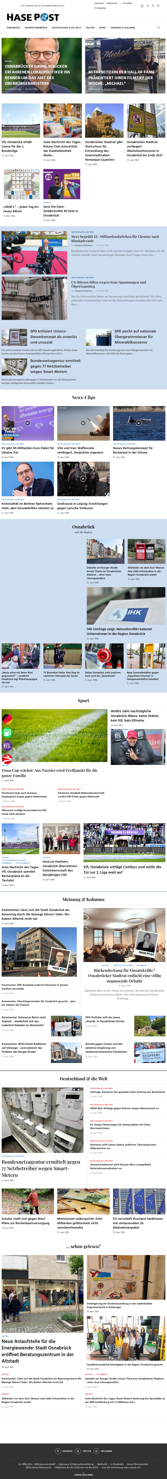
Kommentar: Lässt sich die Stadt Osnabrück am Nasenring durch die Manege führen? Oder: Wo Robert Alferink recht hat (35, 915)
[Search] (158, 27)
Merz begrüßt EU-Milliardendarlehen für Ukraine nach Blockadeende (115, 238)
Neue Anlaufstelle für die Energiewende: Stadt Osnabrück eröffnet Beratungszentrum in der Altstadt (38, 1351)
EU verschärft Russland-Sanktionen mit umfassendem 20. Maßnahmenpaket (138, 1223)
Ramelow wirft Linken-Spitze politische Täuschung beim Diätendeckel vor (123, 1147)
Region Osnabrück (36, 28)
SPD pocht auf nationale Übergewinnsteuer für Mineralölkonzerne (135, 337)
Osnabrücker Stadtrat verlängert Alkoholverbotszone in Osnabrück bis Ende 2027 (145, 149)
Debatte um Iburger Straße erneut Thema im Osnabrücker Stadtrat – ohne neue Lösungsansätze (104, 573)
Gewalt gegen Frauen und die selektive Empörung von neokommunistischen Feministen (106, 1048)
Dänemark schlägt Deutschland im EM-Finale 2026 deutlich (24, 812)
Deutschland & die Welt (66, 28)
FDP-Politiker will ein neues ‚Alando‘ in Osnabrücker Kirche (104, 1019)
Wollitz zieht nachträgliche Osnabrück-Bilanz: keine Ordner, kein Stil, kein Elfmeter (135, 716)
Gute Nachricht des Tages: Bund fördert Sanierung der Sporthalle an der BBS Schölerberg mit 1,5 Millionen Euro (125, 1400)
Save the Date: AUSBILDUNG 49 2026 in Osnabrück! (60, 211)
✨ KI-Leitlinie (126, 3)
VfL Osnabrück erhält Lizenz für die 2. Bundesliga (17, 147)
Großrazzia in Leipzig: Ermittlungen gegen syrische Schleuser (82, 506)
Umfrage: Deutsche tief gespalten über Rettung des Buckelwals (127, 1092)
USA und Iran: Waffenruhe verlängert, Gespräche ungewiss (80, 450)
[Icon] (27, 423)
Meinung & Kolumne (123, 28)
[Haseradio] (7, 759)
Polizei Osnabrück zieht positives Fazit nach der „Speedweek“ (103, 674)
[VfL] (7, 745)
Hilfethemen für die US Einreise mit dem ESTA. (77, 1467)
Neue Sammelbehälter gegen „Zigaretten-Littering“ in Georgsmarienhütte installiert (143, 676)
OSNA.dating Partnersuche (38, 1467)
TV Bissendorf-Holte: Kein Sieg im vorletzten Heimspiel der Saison (61, 674)
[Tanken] (7, 732)
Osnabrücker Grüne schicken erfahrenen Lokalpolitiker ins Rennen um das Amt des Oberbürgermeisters (37, 75)
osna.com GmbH (47, 1464)
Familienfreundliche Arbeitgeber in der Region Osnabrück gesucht (125, 1365)
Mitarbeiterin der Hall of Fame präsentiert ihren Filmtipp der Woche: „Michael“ (121, 78)
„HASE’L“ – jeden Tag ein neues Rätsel (21, 209)
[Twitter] (153, 6)
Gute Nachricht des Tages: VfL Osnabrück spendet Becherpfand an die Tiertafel (20, 874)
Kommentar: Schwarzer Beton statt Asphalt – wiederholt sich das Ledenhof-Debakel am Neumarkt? (24, 1021)
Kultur (90, 28)
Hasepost (96, 89)
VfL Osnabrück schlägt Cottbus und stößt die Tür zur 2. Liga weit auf (122, 870)
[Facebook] (148, 6)
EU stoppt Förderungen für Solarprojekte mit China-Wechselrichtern (120, 1127)
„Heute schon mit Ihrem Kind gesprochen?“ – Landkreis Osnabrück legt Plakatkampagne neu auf (19, 678)
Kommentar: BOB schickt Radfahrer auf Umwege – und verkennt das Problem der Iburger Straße (24, 1048)
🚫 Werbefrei (100, 8)
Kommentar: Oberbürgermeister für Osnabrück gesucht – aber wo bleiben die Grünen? (39, 1003)
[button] (15, 5)
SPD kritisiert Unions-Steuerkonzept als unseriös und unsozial (53, 337)
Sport (102, 28)
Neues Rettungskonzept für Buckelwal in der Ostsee (133, 450)
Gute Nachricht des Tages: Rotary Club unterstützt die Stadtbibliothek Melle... (62, 149)
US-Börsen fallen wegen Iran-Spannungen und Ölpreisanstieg (108, 284)
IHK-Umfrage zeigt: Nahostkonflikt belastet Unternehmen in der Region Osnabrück (119, 632)
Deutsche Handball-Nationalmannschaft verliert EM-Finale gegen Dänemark (81, 795)
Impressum (99, 3)
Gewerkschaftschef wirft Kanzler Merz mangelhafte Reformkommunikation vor (120, 1167)
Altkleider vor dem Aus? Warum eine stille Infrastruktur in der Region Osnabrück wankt (146, 571)
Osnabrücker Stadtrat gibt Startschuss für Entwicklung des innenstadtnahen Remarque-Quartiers (104, 151)
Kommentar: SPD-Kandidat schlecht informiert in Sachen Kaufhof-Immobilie (35, 987)
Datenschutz (111, 3)
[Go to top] (83, 1474)
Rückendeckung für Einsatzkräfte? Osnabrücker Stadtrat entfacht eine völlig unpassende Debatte (124, 975)
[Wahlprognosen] (7, 719)
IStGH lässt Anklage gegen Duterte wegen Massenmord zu (124, 1108)
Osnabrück (13, 28)
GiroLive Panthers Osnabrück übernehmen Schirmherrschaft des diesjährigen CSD (60, 868)
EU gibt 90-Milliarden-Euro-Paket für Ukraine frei (28, 450)
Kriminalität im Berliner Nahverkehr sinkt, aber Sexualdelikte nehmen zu (28, 506)
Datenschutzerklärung (83, 1464)
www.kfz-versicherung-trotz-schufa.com (121, 1467)
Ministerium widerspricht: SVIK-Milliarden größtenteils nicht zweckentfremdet (80, 1223)
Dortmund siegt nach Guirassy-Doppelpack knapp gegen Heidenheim (24, 795)
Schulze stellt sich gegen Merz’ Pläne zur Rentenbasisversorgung (25, 1221)
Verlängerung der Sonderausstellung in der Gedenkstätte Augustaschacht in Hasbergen (119, 1306)
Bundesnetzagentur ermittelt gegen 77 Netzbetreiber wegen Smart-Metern (55, 366)
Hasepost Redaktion (83, 245)
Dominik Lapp (15, 89)
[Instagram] (158, 6)
